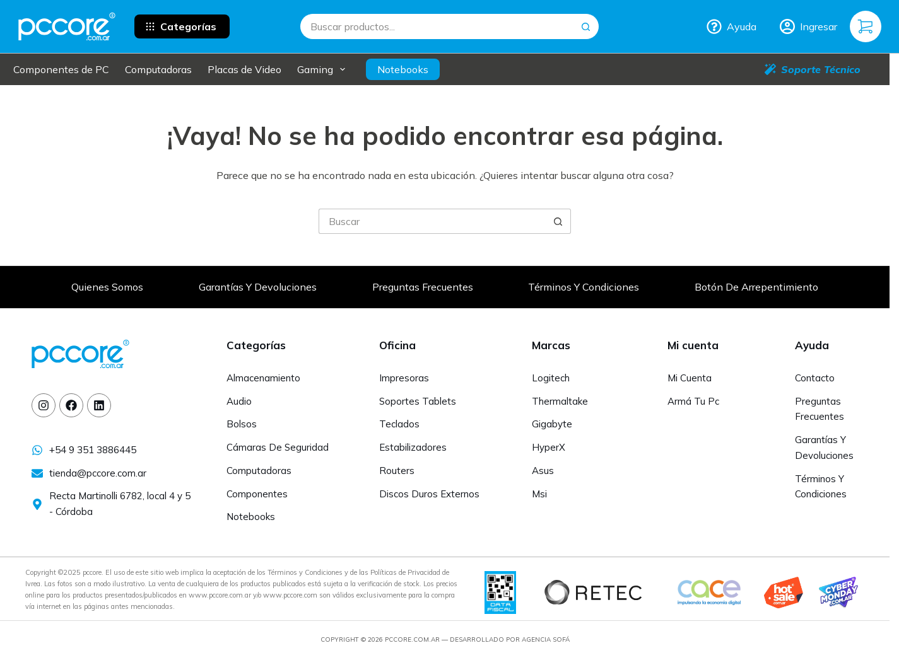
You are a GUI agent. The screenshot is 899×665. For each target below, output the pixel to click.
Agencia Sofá (546, 639)
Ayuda (731, 26)
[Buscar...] (436, 26)
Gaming (323, 69)
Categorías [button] (188, 26)
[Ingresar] (808, 26)
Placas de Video (244, 69)
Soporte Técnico (813, 69)
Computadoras (158, 69)
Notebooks (402, 69)
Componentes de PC (61, 69)
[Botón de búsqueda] (586, 26)
